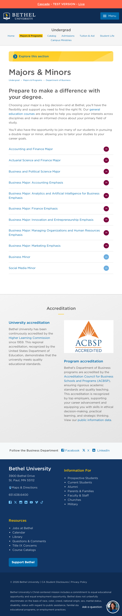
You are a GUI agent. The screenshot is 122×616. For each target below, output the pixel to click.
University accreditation (29, 323)
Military (73, 504)
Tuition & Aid (87, 35)
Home (11, 35)
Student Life (107, 35)
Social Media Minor (22, 268)
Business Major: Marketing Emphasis (35, 245)
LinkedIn (101, 450)
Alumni (73, 486)
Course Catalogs (24, 550)
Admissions (67, 35)
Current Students (80, 482)
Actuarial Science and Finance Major (35, 160)
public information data (94, 420)
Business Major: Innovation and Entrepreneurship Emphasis (51, 219)
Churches (74, 500)
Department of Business (58, 80)
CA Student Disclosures (55, 582)
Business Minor (19, 257)
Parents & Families (81, 491)
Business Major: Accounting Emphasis (36, 182)
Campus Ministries (61, 40)
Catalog (51, 35)
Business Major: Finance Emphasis (33, 208)
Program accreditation (83, 361)
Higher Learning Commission (29, 337)
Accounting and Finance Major (31, 149)
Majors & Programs (31, 35)
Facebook (70, 450)
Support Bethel (23, 562)
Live (81, 4)
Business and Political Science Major (34, 171)
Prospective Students (83, 478)
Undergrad (14, 80)
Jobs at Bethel (22, 528)
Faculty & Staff (78, 495)
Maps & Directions (23, 487)
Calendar (18, 532)
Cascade (43, 4)
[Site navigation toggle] (61, 56)
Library (17, 537)
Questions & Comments (29, 541)
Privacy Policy (79, 582)
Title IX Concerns (24, 545)
